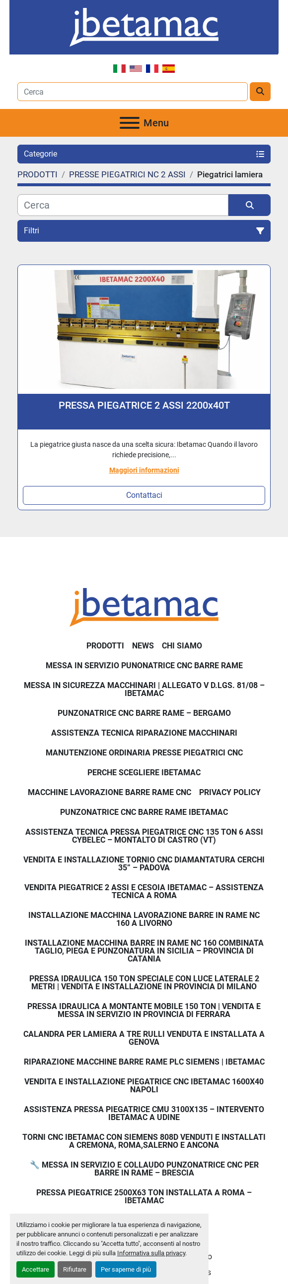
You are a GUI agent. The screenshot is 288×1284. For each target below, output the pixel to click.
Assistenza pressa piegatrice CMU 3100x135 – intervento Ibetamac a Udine (144, 1113)
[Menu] (130, 123)
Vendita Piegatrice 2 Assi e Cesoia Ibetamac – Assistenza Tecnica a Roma (144, 891)
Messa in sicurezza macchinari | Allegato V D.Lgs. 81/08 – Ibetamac (144, 689)
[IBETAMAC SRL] (144, 606)
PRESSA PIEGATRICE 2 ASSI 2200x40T (144, 405)
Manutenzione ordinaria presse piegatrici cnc (144, 752)
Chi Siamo (182, 645)
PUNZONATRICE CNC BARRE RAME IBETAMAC (144, 812)
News (143, 645)
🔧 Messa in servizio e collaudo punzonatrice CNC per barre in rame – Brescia (144, 1168)
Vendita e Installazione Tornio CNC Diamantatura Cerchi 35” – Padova (144, 863)
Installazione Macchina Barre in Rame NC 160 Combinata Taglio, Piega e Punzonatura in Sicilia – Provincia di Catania (144, 950)
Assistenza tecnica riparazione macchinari (144, 733)
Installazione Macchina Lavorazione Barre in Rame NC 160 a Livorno (144, 919)
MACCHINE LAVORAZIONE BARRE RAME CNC (109, 792)
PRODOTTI (105, 645)
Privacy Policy (230, 792)
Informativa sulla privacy (151, 1253)
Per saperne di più (126, 1269)
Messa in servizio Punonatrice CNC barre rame (144, 665)
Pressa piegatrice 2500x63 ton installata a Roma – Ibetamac (144, 1196)
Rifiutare (74, 1269)
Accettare (35, 1269)
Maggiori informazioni (144, 470)
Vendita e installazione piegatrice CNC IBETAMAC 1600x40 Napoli (144, 1085)
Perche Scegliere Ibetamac (144, 772)
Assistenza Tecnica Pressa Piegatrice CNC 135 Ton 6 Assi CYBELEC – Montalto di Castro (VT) (144, 836)
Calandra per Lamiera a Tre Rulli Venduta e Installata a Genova (144, 1038)
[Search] (132, 91)
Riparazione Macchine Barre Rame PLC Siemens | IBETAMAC (144, 1062)
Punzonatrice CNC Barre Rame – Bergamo (144, 713)
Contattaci (144, 495)
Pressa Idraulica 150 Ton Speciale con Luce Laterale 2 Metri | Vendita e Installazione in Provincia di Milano (144, 982)
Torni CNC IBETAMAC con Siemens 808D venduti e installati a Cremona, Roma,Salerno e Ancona (144, 1141)
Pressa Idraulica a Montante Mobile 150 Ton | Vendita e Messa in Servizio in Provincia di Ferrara (144, 1010)
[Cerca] (122, 205)
